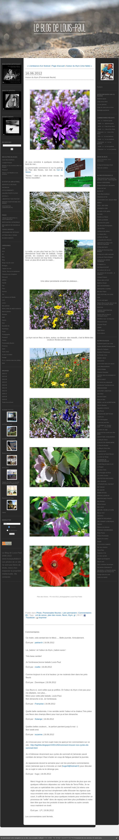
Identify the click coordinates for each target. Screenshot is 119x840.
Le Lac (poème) (101, 104)
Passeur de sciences (103, 527)
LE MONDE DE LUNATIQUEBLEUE (103, 460)
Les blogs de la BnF (103, 267)
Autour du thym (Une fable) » (79, 66)
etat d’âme (100, 393)
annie (99, 126)
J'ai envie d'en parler (103, 222)
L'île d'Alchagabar (102, 419)
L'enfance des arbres (103, 231)
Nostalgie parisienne (103, 110)
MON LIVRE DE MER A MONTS (11, 308)
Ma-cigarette (101, 490)
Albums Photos (7, 409)
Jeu (3, 294)
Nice (3, 323)
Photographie (6, 334)
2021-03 (4, 390)
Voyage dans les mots (103, 574)
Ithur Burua (100, 411)
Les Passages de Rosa (104, 472)
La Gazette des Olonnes (104, 240)
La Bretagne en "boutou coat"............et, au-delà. (104, 426)
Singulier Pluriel (101, 324)
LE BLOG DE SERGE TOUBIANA (103, 260)
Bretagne (4, 265)
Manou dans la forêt (103, 280)
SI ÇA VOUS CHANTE (104, 544)
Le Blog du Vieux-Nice (103, 448)
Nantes (4, 320)
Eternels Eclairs (101, 396)
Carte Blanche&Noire (8, 160)
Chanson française (102, 372)
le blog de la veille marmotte (105, 254)
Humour (4, 291)
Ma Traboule (101, 487)
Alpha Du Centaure (102, 349)
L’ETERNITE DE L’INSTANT (105, 484)
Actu (3, 251)
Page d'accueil (58, 66)
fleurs (64, 615)
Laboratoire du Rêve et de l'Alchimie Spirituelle (104, 243)
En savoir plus (97, 838)
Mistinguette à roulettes (104, 288)
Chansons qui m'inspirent (9, 274)
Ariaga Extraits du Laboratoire (106, 185)
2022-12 (4, 373)
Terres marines (6, 453)
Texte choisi (5, 351)
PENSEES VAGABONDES (105, 530)
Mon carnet (100, 507)
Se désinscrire (12, 530)
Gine (99, 136)
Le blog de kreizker (102, 445)
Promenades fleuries (8, 343)
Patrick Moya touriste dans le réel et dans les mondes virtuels (107, 303)
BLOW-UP (100, 191)
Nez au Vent (100, 513)
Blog (3, 260)
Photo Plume (101, 533)
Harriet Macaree (102, 405)
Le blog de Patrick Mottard (105, 257)
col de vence (40, 615)
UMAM (99, 327)
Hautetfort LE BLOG (103, 408)
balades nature (101, 358)
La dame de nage (102, 429)
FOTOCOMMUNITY (8, 190)
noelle (99, 123)
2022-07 (4, 382)
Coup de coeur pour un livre (105, 107)
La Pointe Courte (7, 424)
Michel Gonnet (101, 504)
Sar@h (99, 541)
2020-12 (4, 393)
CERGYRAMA (101, 369)
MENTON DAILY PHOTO (104, 498)
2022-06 (4, 385)
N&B (3, 317)
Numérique (5, 328)
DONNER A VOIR (102, 208)
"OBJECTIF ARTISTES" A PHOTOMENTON (9, 218)
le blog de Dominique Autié (105, 165)
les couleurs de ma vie (103, 270)
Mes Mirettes (101, 501)
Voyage (4, 357)
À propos (100, 87)
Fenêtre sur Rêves (102, 217)
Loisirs (4, 303)
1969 (3, 248)
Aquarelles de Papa (8, 498)
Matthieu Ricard (101, 283)
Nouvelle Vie (5, 326)
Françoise (100, 132)
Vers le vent (100, 561)
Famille (4, 283)
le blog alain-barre (102, 247)
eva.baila (100, 214)
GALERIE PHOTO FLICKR (10, 193)
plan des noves (54, 615)
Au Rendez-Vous (102, 355)
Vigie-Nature (101, 330)
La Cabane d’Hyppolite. (9, 438)
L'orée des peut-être (103, 422)
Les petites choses (102, 475)
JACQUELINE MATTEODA (105, 414)
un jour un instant (7, 354)
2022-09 (4, 376)
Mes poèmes (6, 305)
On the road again (102, 300)
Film (3, 285)
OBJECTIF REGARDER (104, 518)
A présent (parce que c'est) (105, 343)
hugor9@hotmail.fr (70, 766)
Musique (4, 314)
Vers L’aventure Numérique (105, 564)
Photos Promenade (102, 535)
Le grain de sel (101, 451)
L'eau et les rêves (102, 101)
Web (3, 363)
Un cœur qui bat (102, 556)
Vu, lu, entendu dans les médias (11, 360)
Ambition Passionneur (103, 352)
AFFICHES (5, 467)
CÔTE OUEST (101, 379)
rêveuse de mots (102, 321)
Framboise (101, 142)
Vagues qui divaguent (103, 558)
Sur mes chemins (102, 547)
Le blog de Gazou (102, 439)
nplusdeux (100, 515)
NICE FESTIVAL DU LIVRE (105, 294)
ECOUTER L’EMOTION (104, 391)
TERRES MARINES (8, 229)
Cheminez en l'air (102, 197)
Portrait (4, 340)
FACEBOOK (5, 187)
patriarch (39, 642)
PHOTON (100, 307)
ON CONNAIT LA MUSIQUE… (106, 521)
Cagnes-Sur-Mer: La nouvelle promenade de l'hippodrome (10, 482)
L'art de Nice (101, 228)
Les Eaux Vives (101, 470)
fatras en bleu (101, 399)
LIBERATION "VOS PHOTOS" (11, 199)
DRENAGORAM (102, 388)
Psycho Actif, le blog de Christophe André (104, 315)
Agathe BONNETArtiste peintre (106, 346)
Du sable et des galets (103, 211)
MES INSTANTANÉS (103, 286)
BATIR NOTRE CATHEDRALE (11, 222)
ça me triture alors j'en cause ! (106, 363)
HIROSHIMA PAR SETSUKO (10, 232)
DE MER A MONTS (7, 238)
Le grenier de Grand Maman (105, 454)
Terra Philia (100, 550)
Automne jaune (101, 98)
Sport (3, 349)
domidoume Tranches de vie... (106, 385)
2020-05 (4, 399)
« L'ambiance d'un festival (38, 66)
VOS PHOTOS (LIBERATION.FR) (7, 206)
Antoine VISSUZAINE (103, 182)
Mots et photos (6, 311)
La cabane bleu (101, 234)
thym (70, 615)
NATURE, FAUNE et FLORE (105, 510)
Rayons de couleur (102, 538)
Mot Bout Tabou (101, 291)
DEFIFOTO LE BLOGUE (9, 184)
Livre (3, 300)
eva (99, 120)
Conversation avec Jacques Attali (107, 199)
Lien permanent (70, 613)
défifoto (4, 280)
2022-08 (4, 379)
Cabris (4, 512)
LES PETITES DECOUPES (105, 478)
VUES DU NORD (102, 577)
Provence (5, 346)
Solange (38, 719)
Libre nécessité (101, 481)
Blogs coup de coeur (8, 262)
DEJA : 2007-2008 (102, 205)
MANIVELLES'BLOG (103, 495)
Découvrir (5, 277)
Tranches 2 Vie (101, 553)
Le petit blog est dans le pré (105, 464)
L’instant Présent (7, 162)
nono (98, 297)
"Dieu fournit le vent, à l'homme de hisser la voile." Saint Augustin (107, 179)
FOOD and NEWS (102, 220)
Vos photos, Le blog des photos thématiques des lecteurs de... (106, 570)
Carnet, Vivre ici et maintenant (11, 271)
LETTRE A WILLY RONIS (9, 235)
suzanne (38, 734)
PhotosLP (5, 170)
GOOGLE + (5, 196)
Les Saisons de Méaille (9, 297)
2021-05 (4, 388)
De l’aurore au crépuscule (104, 382)
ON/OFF (99, 524)
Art (3, 254)
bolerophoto (100, 360)
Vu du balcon (101, 333)
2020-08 (4, 396)
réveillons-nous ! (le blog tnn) (105, 319)
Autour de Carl (101, 188)
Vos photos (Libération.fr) (104, 567)
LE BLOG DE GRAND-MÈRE (105, 442)
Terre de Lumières (102, 168)
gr (75, 615)
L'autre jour (100, 416)
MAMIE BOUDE (102, 492)
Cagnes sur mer (6, 268)
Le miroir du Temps (102, 457)
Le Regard (100, 467)
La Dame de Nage (102, 237)
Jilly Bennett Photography (104, 225)
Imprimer (41, 617)
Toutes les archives (7, 402)
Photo (3, 331)
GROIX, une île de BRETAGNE (106, 402)
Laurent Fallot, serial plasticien (106, 437)
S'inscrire (12, 527)
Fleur (3, 288)
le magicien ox (101, 264)
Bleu (3, 257)
